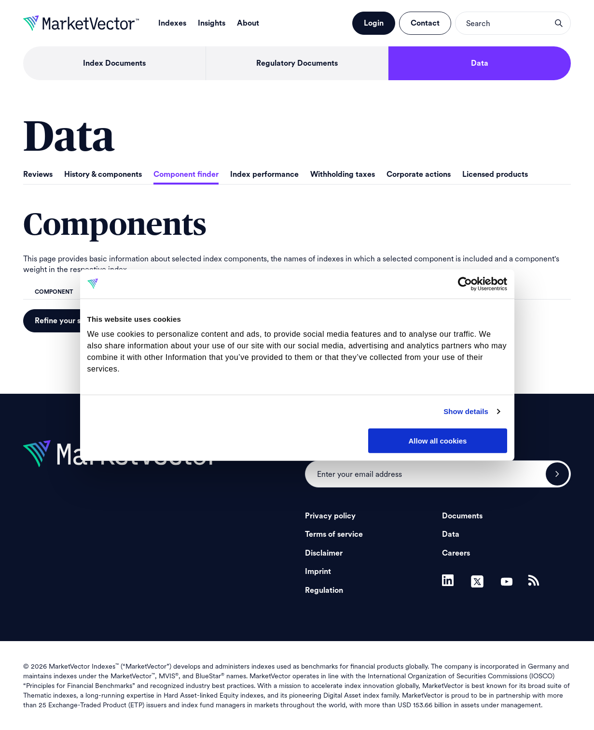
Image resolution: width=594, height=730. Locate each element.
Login (374, 23)
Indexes (172, 23)
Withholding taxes (342, 174)
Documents (462, 516)
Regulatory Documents (297, 63)
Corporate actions (419, 174)
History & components (103, 174)
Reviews (38, 174)
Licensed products (495, 174)
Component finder (186, 174)
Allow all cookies (438, 440)
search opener (559, 23)
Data (479, 63)
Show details (465, 411)
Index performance (264, 174)
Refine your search (68, 321)
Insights (211, 23)
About (248, 23)
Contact (425, 23)
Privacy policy (330, 516)
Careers (456, 553)
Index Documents (114, 63)
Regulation (324, 590)
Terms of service (334, 534)
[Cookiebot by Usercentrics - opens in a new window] (465, 283)
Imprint (318, 571)
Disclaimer (324, 553)
